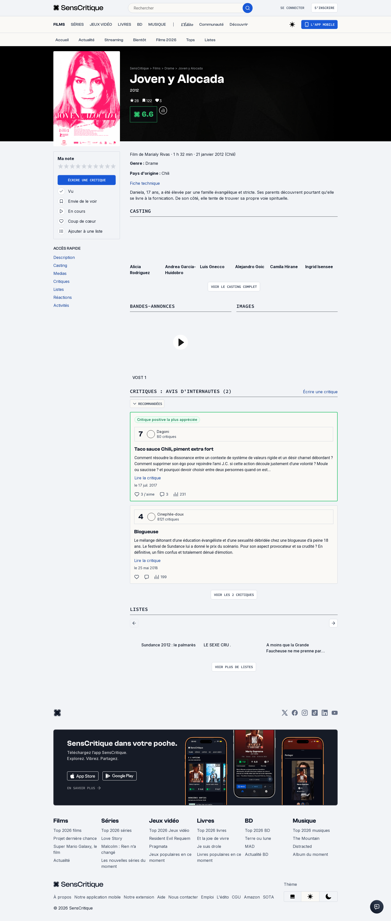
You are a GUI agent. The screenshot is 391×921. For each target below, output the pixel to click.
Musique (304, 820)
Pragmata (158, 846)
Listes (139, 609)
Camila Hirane (284, 266)
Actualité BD (256, 854)
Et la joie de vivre (213, 838)
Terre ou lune (258, 838)
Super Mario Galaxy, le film (75, 849)
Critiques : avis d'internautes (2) (181, 391)
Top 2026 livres (211, 830)
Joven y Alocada (190, 68)
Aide (161, 897)
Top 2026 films (67, 830)
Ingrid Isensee (319, 266)
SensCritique (139, 68)
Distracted (302, 846)
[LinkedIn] (325, 714)
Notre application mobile (97, 897)
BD (249, 820)
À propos (62, 897)
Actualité (61, 860)
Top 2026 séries (116, 830)
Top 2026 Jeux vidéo (169, 830)
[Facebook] (295, 714)
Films (157, 68)
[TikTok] (315, 714)
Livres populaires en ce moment (219, 857)
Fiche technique (145, 183)
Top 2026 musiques (311, 830)
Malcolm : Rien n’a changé (118, 849)
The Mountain (306, 838)
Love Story (111, 838)
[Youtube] (335, 714)
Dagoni (163, 431)
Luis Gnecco (212, 266)
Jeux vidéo (164, 820)
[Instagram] (305, 714)
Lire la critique (147, 477)
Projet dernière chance (75, 838)
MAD (250, 846)
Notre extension (139, 897)
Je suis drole (209, 846)
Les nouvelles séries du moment (123, 863)
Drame (169, 68)
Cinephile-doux (170, 514)
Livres (205, 820)
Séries (110, 820)
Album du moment (310, 854)
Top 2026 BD (257, 830)
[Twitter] (285, 714)
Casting (140, 211)
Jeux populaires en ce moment (170, 857)
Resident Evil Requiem (169, 838)
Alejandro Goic (249, 266)
